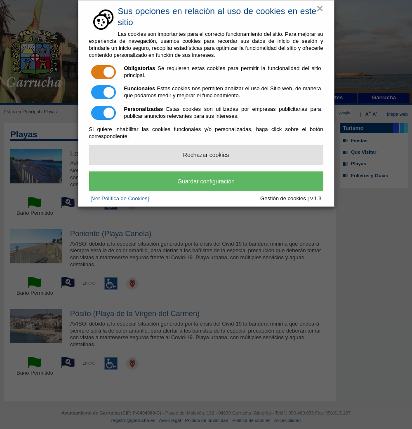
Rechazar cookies (206, 155)
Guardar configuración (206, 181)
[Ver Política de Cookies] (120, 198)
